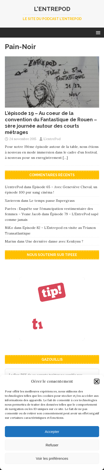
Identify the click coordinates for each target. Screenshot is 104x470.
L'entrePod (52, 139)
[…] (65, 157)
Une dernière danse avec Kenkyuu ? (54, 241)
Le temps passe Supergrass (52, 200)
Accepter (52, 431)
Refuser (52, 445)
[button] (96, 381)
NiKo (9, 227)
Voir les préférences (52, 458)
